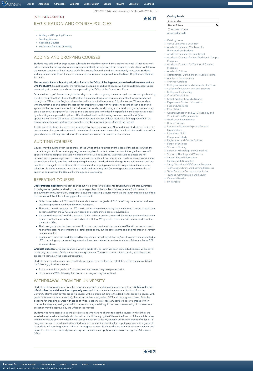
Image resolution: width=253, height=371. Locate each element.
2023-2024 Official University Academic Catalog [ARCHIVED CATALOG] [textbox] (126, 11)
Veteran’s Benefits (176, 178)
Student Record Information (182, 157)
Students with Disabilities (180, 160)
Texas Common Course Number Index (187, 171)
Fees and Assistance (177, 105)
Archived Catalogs (177, 81)
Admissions (60, 3)
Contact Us (134, 3)
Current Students (28, 364)
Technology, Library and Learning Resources (190, 167)
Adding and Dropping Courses (55, 35)
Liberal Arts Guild (176, 133)
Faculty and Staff (47, 364)
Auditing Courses (48, 39)
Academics (43, 3)
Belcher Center (91, 3)
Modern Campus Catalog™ (62, 368)
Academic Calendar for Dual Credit (186, 54)
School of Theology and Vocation (185, 154)
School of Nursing (176, 147)
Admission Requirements (180, 78)
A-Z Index (149, 3)
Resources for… (101, 364)
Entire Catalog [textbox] (174, 21)
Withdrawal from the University (55, 46)
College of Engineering (179, 92)
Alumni (63, 364)
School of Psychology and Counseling (187, 150)
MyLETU (120, 3)
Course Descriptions (178, 95)
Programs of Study (177, 136)
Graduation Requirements (181, 119)
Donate (107, 3)
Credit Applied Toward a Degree (184, 98)
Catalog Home (175, 40)
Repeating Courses (49, 42)
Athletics (74, 3)
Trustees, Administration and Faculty (186, 174)
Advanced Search (176, 33)
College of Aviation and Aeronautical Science (191, 85)
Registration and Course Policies (184, 140)
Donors (74, 364)
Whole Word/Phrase (179, 29)
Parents (85, 364)
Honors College (175, 123)
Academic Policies (177, 71)
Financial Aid (174, 109)
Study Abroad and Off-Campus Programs (189, 164)
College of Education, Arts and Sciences (188, 88)
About (30, 3)
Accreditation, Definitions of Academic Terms (191, 74)
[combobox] (126, 11)
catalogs (9, 368)
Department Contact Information (184, 102)
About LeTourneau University (182, 43)
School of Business (177, 143)
